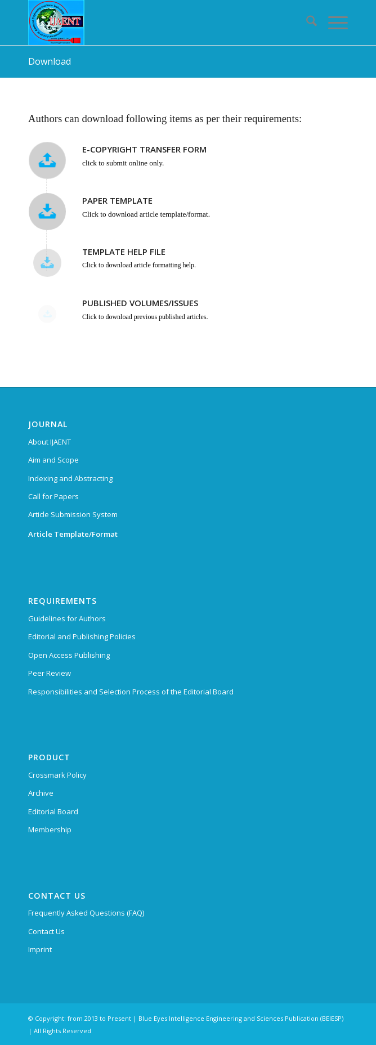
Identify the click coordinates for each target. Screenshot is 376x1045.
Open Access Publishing (69, 655)
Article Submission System (73, 514)
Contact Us (46, 931)
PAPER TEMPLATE (117, 200)
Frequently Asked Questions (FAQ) (86, 913)
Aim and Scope (53, 460)
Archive (40, 793)
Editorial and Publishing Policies (82, 636)
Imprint (40, 949)
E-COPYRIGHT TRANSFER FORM (144, 149)
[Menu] (332, 22)
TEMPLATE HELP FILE (123, 251)
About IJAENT (49, 442)
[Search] (306, 22)
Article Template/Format (73, 534)
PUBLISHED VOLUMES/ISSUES (140, 302)
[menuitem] (306, 22)
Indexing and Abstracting (70, 478)
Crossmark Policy (57, 775)
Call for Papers (53, 496)
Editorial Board (53, 811)
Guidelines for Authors (67, 618)
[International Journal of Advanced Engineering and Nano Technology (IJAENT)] (156, 22)
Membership (49, 829)
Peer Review (49, 673)
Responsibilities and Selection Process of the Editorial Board (131, 692)
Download (49, 61)
